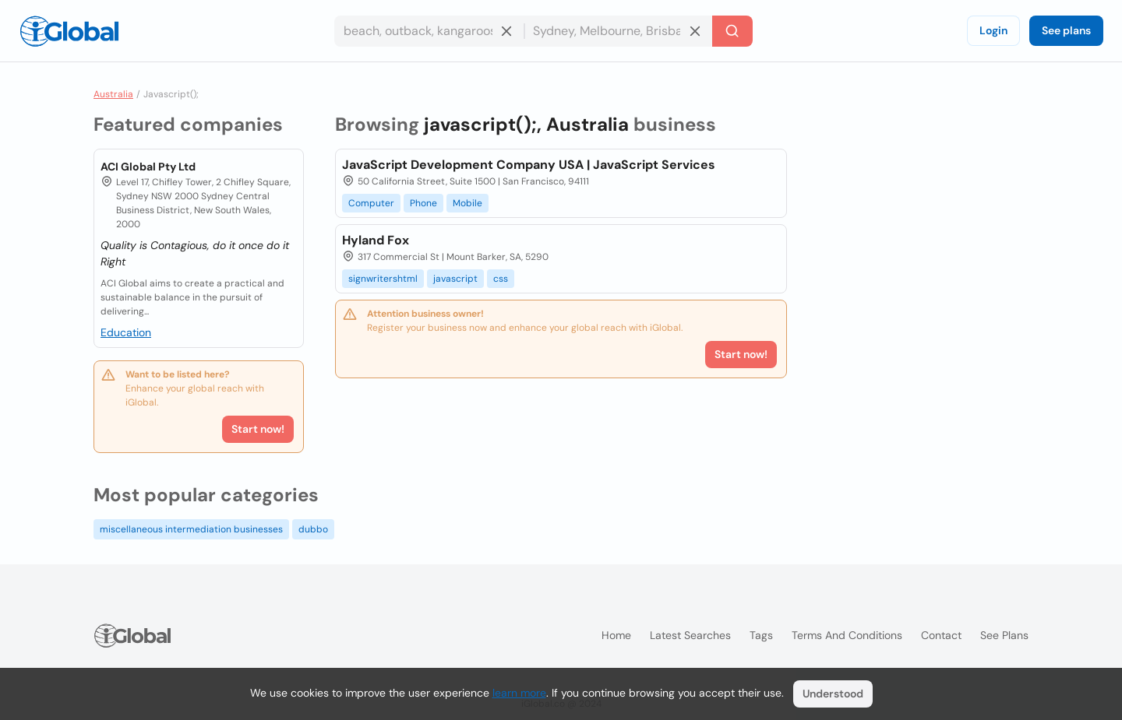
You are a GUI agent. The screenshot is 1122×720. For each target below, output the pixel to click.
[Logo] (69, 31)
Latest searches (690, 635)
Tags (761, 635)
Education (126, 332)
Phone (423, 203)
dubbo (313, 529)
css (500, 278)
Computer (371, 203)
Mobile (467, 203)
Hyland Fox (375, 240)
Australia (113, 94)
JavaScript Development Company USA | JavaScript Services (528, 164)
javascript (455, 278)
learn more (519, 693)
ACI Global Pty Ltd (148, 167)
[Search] (732, 31)
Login (993, 30)
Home (616, 635)
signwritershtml (383, 278)
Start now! (257, 429)
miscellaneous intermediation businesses (191, 529)
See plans (1066, 30)
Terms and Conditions (847, 635)
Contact (941, 635)
